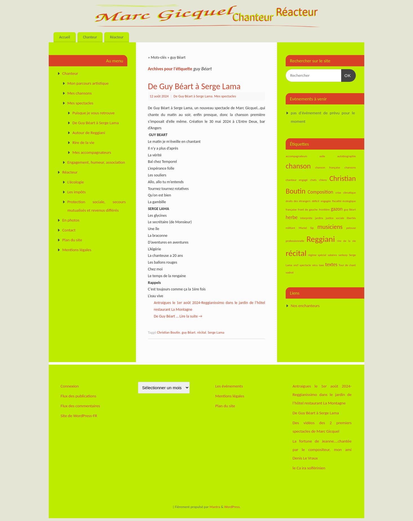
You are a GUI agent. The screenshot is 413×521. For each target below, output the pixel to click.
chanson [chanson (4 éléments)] (298, 165)
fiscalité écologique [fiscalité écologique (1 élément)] (344, 201)
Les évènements (229, 386)
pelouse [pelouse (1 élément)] (351, 228)
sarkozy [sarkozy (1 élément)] (342, 255)
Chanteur (90, 37)
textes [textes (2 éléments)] (331, 264)
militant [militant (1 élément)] (290, 228)
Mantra (215, 507)
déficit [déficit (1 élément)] (315, 201)
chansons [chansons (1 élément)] (350, 167)
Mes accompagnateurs (91, 152)
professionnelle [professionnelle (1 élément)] (295, 241)
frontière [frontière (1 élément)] (324, 209)
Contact (69, 230)
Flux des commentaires (80, 405)
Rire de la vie (83, 142)
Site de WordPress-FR (79, 415)
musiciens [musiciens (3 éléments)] (330, 227)
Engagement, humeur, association (96, 162)
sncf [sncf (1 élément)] (296, 265)
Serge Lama (216, 332)
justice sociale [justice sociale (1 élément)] (335, 218)
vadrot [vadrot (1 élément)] (290, 272)
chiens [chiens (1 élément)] (323, 180)
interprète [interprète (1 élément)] (306, 218)
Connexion (70, 386)
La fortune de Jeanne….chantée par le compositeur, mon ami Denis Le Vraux (322, 450)
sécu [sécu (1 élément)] (315, 265)
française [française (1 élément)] (291, 209)
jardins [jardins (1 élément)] (319, 218)
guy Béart (189, 332)
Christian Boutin (168, 332)
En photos (70, 220)
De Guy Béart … (166, 316)
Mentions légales (76, 249)
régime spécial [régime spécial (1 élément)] (317, 255)
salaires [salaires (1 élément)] (332, 255)
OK (346, 75)
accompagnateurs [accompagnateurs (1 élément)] (296, 156)
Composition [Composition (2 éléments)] (320, 192)
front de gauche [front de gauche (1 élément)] (307, 209)
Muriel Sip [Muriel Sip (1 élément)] (306, 228)
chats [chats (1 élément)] (313, 180)
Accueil (64, 37)
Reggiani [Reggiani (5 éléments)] (321, 239)
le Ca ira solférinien (309, 467)
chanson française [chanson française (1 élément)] (327, 167)
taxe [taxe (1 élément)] (321, 265)
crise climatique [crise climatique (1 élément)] (346, 192)
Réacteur (116, 37)
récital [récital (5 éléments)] (296, 253)
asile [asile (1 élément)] (322, 156)
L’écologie (75, 182)
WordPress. (232, 507)
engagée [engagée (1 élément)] (326, 201)
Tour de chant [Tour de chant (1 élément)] (347, 265)
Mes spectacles (225, 96)
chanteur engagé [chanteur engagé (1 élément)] (297, 180)
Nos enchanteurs (305, 305)
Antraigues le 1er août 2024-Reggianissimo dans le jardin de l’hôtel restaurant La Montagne (322, 395)
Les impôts (76, 191)
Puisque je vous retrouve (93, 112)
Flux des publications (78, 396)
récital (201, 332)
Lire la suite (190, 316)
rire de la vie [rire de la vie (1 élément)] (346, 241)
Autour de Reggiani (88, 132)
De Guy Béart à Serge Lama (194, 86)
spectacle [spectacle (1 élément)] (305, 265)
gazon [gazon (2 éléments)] (337, 209)
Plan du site (72, 239)
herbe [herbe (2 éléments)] (291, 217)
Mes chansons (79, 93)
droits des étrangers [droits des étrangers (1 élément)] (298, 201)
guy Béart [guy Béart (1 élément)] (350, 209)
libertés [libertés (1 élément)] (351, 218)
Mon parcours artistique (87, 83)
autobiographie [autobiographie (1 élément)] (346, 156)
